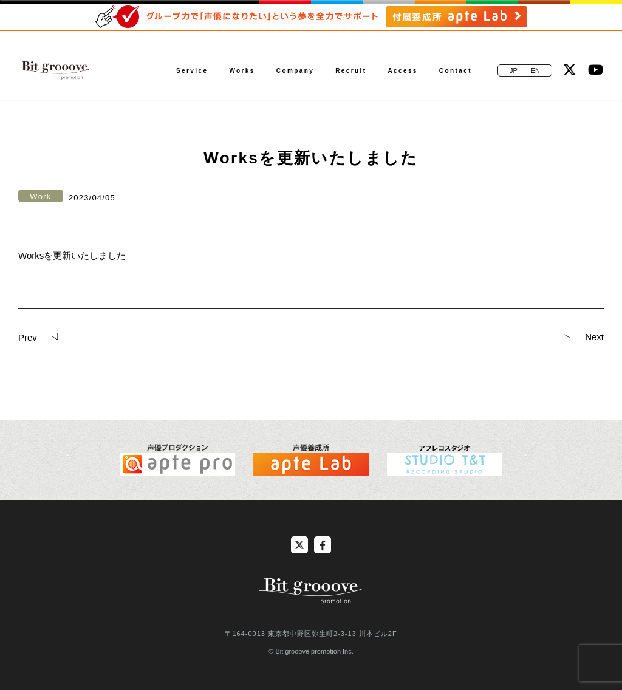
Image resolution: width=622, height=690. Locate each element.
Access (402, 70)
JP (514, 70)
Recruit (350, 70)
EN (535, 70)
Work (40, 196)
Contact (455, 70)
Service (192, 70)
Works (242, 70)
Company (295, 70)
